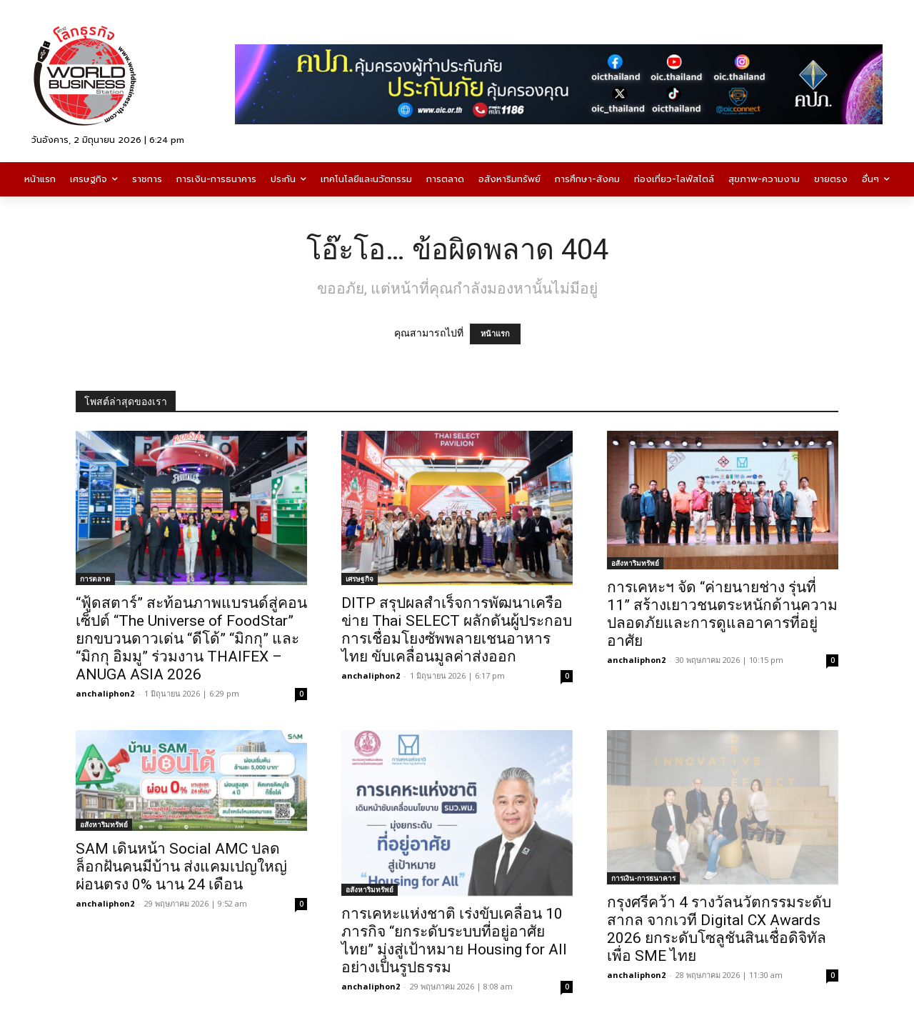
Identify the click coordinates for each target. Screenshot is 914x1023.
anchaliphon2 (105, 693)
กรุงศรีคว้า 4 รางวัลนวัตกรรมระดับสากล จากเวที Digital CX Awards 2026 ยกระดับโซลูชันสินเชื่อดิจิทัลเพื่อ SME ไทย (719, 929)
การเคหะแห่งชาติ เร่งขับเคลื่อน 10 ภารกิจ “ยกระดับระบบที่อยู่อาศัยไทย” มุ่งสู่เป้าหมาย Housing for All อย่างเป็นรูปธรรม (454, 940)
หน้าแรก (495, 334)
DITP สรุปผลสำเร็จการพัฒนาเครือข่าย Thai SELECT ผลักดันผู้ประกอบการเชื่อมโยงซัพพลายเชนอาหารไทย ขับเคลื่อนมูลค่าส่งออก (456, 629)
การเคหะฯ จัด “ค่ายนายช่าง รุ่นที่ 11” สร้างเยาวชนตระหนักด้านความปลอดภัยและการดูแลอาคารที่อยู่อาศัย (722, 614)
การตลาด (95, 579)
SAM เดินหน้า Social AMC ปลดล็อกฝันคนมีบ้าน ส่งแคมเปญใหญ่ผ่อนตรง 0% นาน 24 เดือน (181, 866)
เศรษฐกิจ (359, 579)
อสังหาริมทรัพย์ (635, 563)
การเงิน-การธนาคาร (643, 878)
